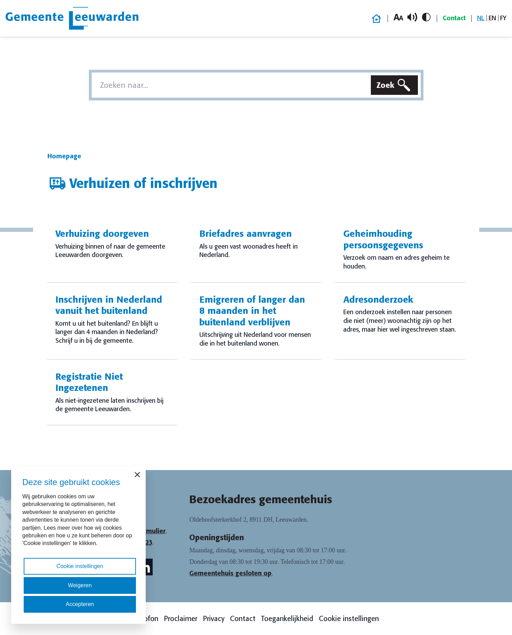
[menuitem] (480, 18)
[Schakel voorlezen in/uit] (412, 17)
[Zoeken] (394, 85)
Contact (454, 18)
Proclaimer (180, 618)
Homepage (64, 156)
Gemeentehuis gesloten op (230, 573)
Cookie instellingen (349, 618)
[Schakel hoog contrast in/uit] (426, 17)
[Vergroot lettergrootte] (398, 17)
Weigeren (80, 585)
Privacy (213, 618)
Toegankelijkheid (287, 618)
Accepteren (80, 604)
